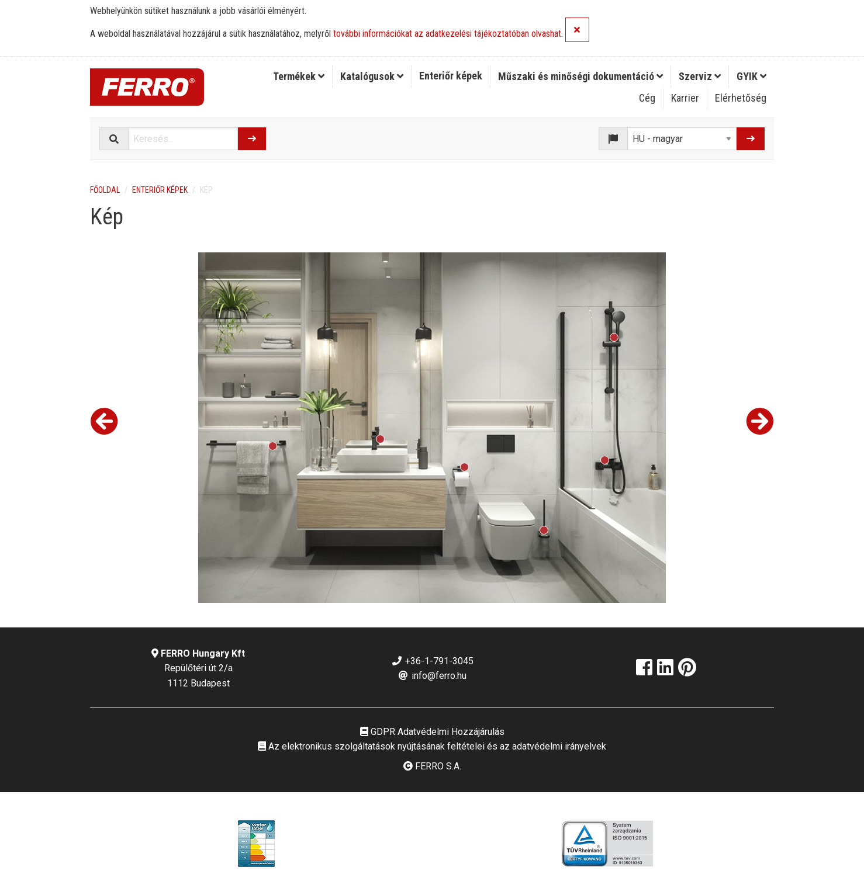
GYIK (751, 76)
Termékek (298, 76)
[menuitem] (299, 76)
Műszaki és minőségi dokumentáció (580, 76)
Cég (647, 98)
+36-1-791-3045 (432, 661)
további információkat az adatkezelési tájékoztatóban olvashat (447, 34)
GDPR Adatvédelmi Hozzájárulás (432, 731)
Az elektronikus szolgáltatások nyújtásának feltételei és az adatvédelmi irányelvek (432, 746)
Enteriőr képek (450, 76)
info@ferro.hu (432, 675)
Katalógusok (371, 76)
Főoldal (105, 190)
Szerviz (700, 76)
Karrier (685, 98)
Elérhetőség (740, 98)
